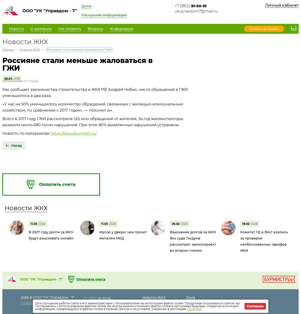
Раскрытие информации (104, 15)
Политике (194, 309)
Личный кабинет (282, 5)
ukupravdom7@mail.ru (196, 11)
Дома (86, 6)
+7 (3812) (191, 6)
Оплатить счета (90, 279)
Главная (8, 49)
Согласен (255, 306)
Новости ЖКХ (30, 49)
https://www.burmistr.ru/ (74, 133)
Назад (16, 145)
